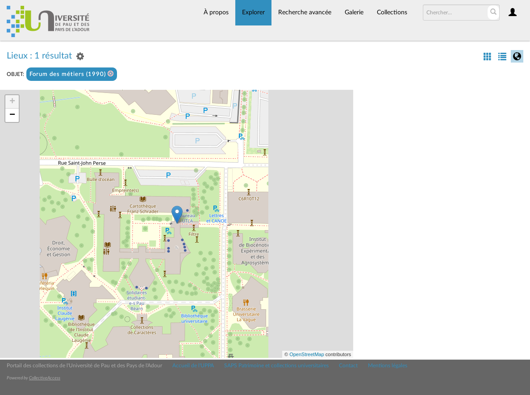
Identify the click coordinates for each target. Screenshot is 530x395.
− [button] (12, 115)
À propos (216, 12)
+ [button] (12, 102)
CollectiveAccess (44, 378)
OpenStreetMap (306, 354)
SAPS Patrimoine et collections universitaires (276, 365)
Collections (392, 12)
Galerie (354, 12)
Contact (348, 365)
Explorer (253, 12)
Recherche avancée (304, 12)
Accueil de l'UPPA (193, 365)
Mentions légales (387, 365)
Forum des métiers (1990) (71, 74)
